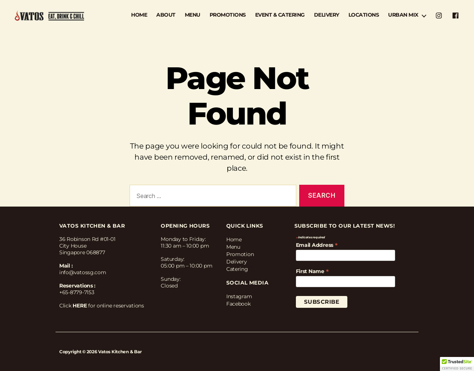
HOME (139, 15)
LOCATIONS (363, 15)
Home (234, 239)
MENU (192, 15)
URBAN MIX (403, 15)
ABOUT (166, 15)
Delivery (236, 261)
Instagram (239, 296)
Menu (233, 247)
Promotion (240, 254)
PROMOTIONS (228, 15)
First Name (312, 271)
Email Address (317, 245)
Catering (237, 269)
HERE (80, 305)
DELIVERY (326, 15)
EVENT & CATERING (280, 15)
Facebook (238, 303)
